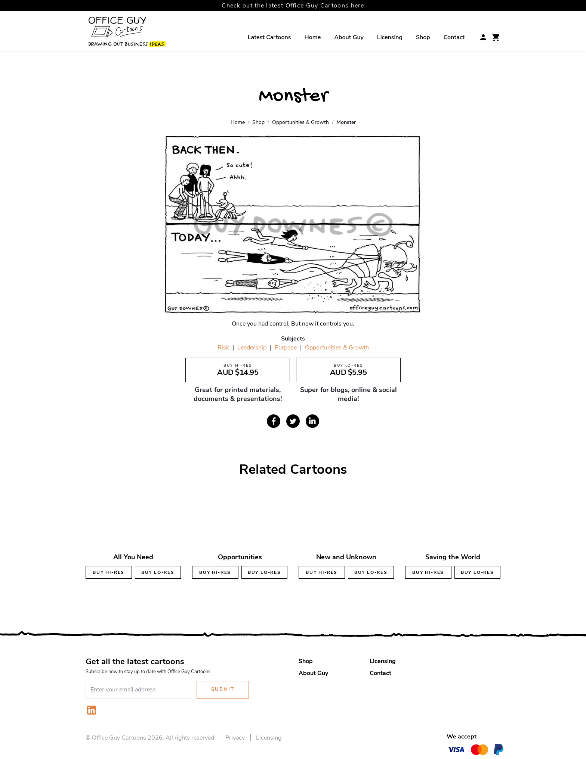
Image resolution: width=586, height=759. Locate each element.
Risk (223, 347)
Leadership (251, 347)
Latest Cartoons (269, 37)
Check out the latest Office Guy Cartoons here (293, 5)
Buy (108, 572)
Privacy (235, 738)
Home (313, 37)
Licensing (390, 37)
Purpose (286, 347)
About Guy (349, 37)
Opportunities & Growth (337, 347)
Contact (454, 37)
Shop (423, 37)
